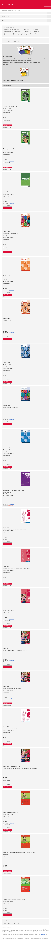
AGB (2, 938)
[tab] (25, 24)
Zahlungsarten (20, 938)
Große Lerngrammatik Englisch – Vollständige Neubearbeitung (19, 852)
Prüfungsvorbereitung (10, 33)
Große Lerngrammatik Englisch (11, 809)
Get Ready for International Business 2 (13, 490)
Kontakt (8, 0)
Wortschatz (31, 34)
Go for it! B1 (6, 527)
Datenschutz (26, 938)
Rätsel (21, 33)
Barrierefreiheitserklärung (35, 938)
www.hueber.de (3, 0)
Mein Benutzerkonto (15, 0)
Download (43, 934)
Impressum (3, 939)
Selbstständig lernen (30, 33)
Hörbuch (35, 29)
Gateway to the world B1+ (10, 106)
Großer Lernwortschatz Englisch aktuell (13, 896)
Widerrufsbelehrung (7, 938)
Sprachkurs (22, 34)
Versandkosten (11, 203)
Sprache (6, 13)
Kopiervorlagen (9, 31)
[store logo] (9, 4)
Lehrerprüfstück (7, 120)
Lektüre (36, 31)
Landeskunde (19, 31)
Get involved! (6, 231)
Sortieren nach (8, 39)
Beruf (7, 29)
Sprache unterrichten (11, 10)
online (3, 935)
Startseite (4, 10)
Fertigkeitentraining (17, 29)
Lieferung (14, 938)
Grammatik (27, 29)
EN (27, 0)
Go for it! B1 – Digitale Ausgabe (11, 766)
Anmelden (22, 0)
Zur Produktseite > (6, 112)
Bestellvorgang (45, 938)
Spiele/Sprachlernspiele (11, 34)
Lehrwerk (28, 31)
